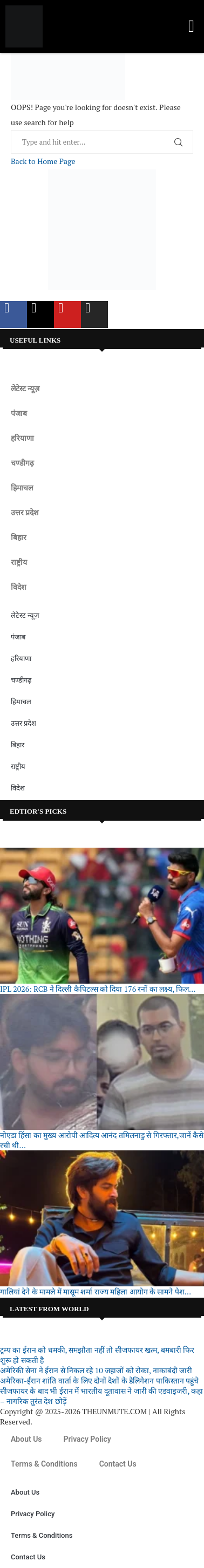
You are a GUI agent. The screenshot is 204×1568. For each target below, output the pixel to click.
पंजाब (19, 413)
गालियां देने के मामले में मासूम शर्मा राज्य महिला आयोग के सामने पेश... (95, 1291)
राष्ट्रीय (19, 562)
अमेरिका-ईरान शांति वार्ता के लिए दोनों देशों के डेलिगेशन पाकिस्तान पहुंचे (99, 1380)
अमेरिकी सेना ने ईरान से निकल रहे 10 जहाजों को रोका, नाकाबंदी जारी (96, 1370)
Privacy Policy (87, 1439)
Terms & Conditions (44, 1464)
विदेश (18, 587)
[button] (191, 26)
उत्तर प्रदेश (25, 512)
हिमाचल (22, 487)
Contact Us (118, 1464)
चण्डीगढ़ (22, 463)
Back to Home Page (43, 161)
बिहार (18, 537)
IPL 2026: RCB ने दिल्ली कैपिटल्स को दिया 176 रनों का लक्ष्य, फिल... (98, 989)
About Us (26, 1439)
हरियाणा (22, 438)
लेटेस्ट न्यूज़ (25, 388)
